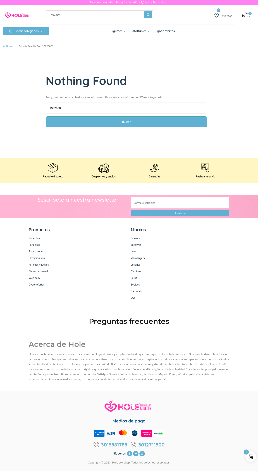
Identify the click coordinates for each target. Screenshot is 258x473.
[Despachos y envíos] (104, 169)
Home (8, 46)
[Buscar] (148, 14)
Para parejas (36, 253)
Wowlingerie (138, 259)
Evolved (135, 286)
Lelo (133, 253)
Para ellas (34, 239)
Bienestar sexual (38, 273)
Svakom (135, 239)
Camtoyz (136, 273)
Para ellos (34, 246)
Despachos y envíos (103, 178)
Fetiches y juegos (39, 266)
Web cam (34, 279)
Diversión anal (37, 259)
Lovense (135, 266)
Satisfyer (136, 246)
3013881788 (114, 446)
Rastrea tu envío (205, 178)
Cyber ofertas (37, 286)
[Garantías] (154, 169)
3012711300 (151, 446)
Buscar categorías (26, 31)
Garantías (154, 178)
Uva (133, 299)
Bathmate (136, 292)
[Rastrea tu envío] (205, 169)
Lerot (134, 279)
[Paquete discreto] (53, 169)
